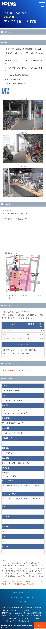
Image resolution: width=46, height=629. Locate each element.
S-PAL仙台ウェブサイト (29, 295)
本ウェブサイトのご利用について (23, 597)
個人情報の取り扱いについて (23, 593)
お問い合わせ (40, 625)
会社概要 (23, 602)
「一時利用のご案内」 (20, 486)
